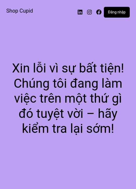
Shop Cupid (19, 11)
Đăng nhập (117, 12)
